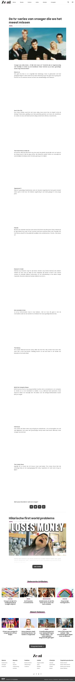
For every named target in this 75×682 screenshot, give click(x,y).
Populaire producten (66, 660)
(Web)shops (27, 664)
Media (10, 25)
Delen (31, 507)
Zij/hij (38, 664)
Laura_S (28, 25)
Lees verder (37, 566)
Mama (14, 2)
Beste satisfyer (63, 668)
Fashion (29, 2)
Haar (14, 662)
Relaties (39, 666)
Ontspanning (16, 666)
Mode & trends (27, 662)
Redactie (46, 679)
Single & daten (40, 662)
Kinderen (4, 666)
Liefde (37, 2)
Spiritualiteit (52, 664)
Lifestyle (45, 2)
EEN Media (15, 679)
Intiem (38, 668)
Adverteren (55, 679)
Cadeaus (26, 666)
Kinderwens (4, 662)
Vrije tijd (51, 662)
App (43, 507)
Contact (71, 679)
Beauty (21, 2)
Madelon (28, 521)
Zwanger (4, 664)
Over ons (51, 679)
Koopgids (53, 2)
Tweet (35, 507)
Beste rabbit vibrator (65, 664)
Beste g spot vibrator (65, 666)
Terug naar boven (36, 646)
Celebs (51, 666)
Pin (39, 507)
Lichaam (15, 668)
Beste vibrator (63, 662)
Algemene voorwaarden (64, 679)
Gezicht (14, 664)
